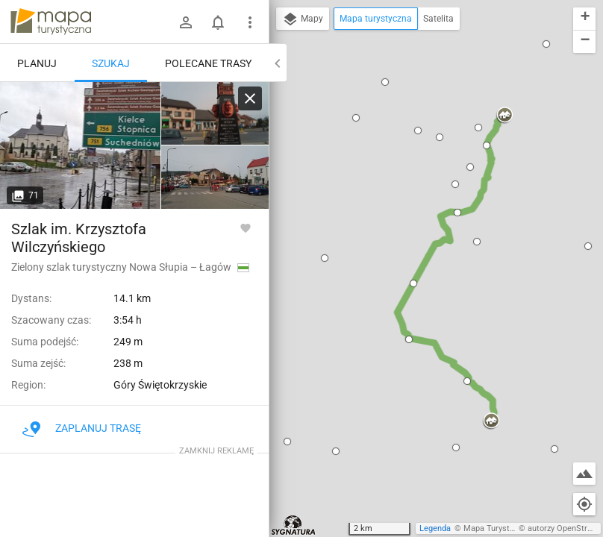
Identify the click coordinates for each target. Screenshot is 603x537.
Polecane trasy (208, 63)
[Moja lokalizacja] (584, 504)
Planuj (37, 63)
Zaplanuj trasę (81, 428)
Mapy (302, 19)
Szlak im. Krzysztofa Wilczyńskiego (78, 238)
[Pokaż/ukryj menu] (250, 22)
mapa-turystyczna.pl (50, 21)
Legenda (435, 528)
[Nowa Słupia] (80, 145)
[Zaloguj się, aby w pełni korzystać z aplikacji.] (245, 227)
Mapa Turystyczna (497, 528)
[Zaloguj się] (186, 22)
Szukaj (111, 63)
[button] (287, 441)
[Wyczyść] (250, 98)
